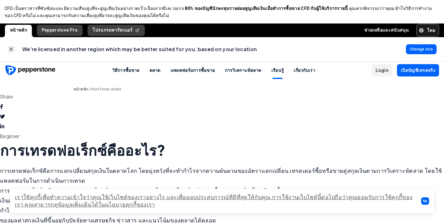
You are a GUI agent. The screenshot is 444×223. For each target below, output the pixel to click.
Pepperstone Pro (60, 30)
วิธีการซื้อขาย (126, 71)
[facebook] (1, 108)
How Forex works (106, 90)
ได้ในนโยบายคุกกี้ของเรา (123, 204)
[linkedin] (2, 128)
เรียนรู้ (277, 71)
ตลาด (155, 71)
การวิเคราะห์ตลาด (243, 71)
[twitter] (2, 118)
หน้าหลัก (18, 30)
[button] (425, 201)
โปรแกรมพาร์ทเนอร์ (116, 30)
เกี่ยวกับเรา (304, 71)
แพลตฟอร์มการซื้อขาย (192, 71)
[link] (11, 50)
